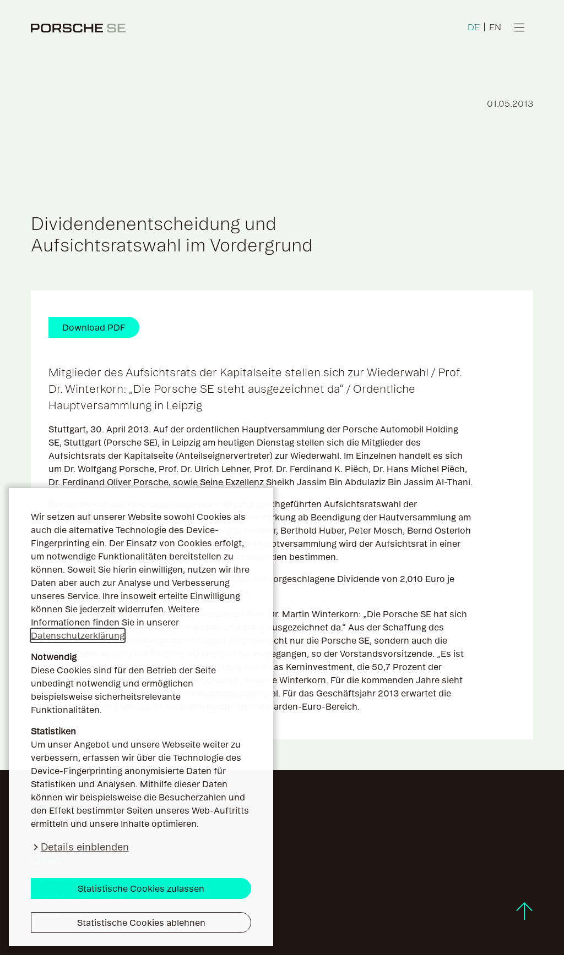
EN (495, 27)
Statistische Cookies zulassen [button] (141, 888)
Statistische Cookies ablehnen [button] (141, 922)
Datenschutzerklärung (77, 635)
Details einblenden (85, 847)
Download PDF (94, 327)
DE (474, 27)
